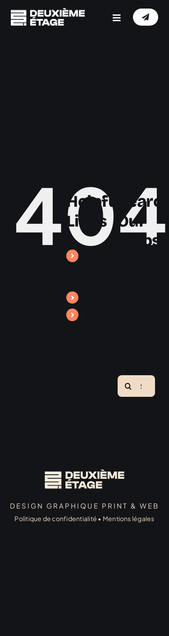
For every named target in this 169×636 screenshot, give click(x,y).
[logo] (48, 11)
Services (99, 297)
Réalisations (105, 314)
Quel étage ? (94, 268)
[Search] (128, 386)
